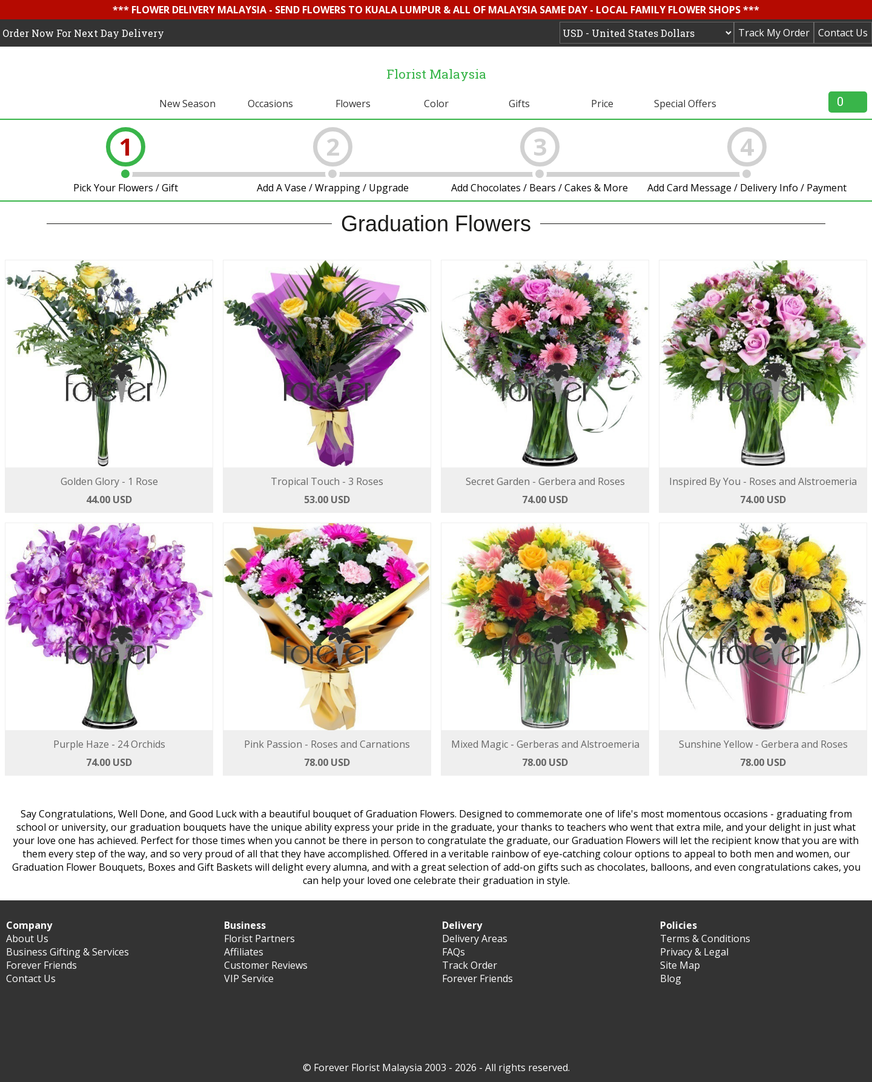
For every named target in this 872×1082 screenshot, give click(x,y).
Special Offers (685, 103)
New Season (187, 103)
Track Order (469, 965)
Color (436, 103)
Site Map (680, 965)
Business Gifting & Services (67, 951)
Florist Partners (259, 938)
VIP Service (249, 978)
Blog (670, 978)
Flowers (353, 103)
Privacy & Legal (694, 951)
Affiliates (243, 951)
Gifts (519, 103)
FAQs (453, 951)
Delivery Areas (474, 938)
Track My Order (774, 32)
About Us (27, 938)
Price (602, 103)
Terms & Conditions (705, 938)
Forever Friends (41, 965)
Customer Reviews (266, 965)
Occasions (270, 103)
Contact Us (843, 32)
